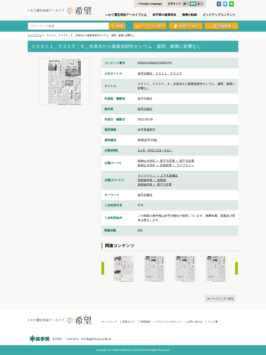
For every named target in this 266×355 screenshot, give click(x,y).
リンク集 (213, 321)
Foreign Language (150, 3)
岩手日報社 (145, 109)
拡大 (200, 3)
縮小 (186, 3)
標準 (193, 3)
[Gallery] (169, 269)
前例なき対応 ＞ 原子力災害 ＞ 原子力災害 (166, 160)
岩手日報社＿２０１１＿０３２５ (160, 73)
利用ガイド (128, 321)
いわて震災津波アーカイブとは (126, 14)
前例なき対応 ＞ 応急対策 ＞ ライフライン (166, 165)
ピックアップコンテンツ (219, 14)
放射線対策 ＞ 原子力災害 (155, 184)
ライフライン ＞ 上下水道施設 (158, 175)
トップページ (35, 35)
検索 (120, 26)
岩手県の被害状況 (164, 14)
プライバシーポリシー (169, 321)
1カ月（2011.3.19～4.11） (155, 150)
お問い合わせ (194, 321)
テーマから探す (153, 26)
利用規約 (145, 321)
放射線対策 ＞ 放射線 (152, 180)
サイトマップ (109, 321)
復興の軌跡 (189, 14)
